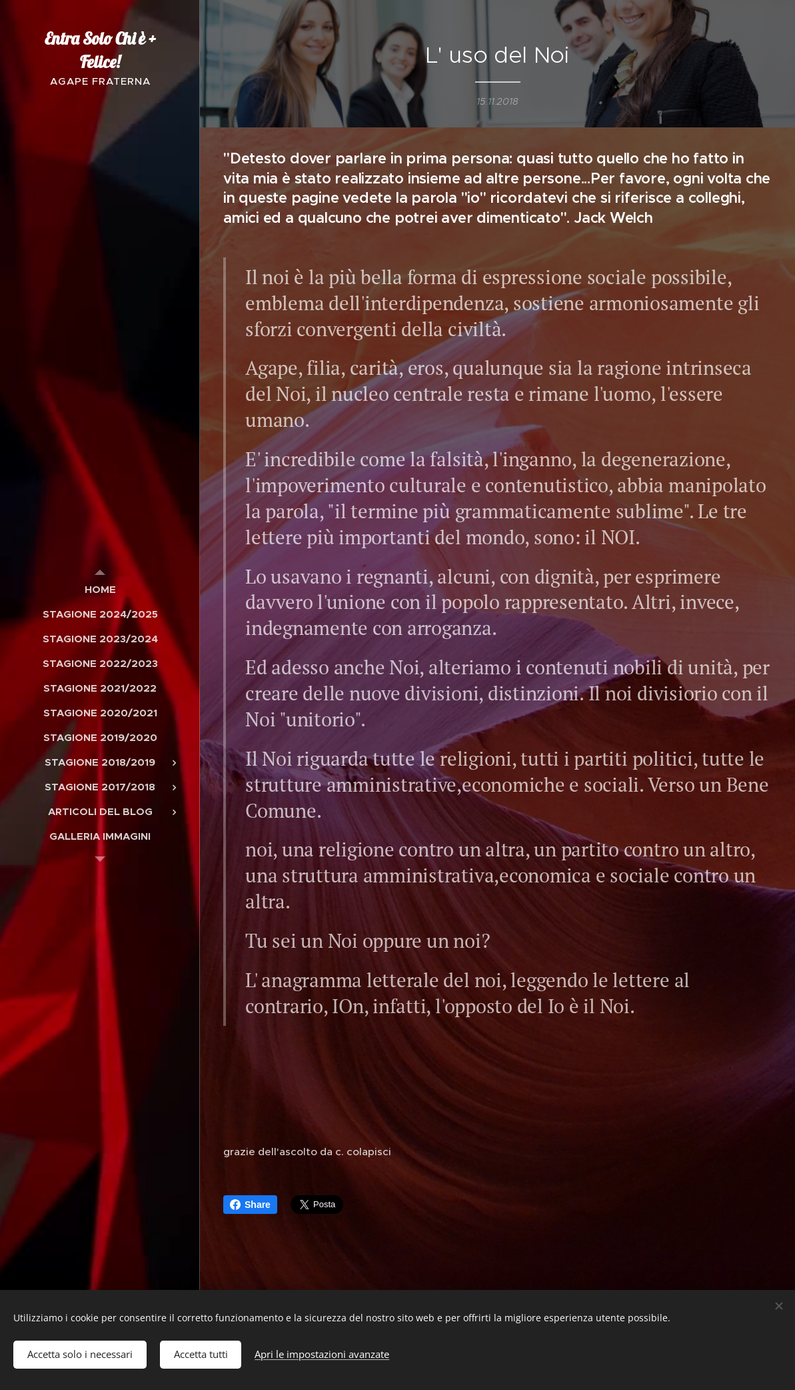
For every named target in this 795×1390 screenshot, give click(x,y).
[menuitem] (100, 589)
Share (250, 1204)
